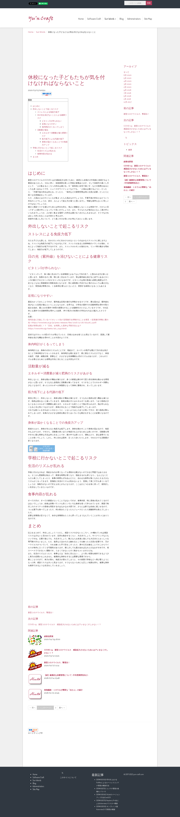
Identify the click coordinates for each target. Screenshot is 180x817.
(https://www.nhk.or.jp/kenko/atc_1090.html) (47, 329)
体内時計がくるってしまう (53, 127)
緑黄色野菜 (48, 636)
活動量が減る (42, 130)
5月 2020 (127, 78)
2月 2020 (127, 87)
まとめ (35, 157)
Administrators (134, 18)
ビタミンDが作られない (52, 121)
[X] (126, 138)
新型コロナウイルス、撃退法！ (41, 612)
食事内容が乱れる (44, 154)
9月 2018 (127, 90)
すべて (126, 72)
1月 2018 (127, 99)
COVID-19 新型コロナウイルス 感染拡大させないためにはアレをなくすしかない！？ (64, 624)
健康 (130, 150)
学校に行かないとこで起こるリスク (47, 148)
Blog (122, 18)
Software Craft (94, 18)
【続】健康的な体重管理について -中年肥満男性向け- (66, 675)
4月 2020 (127, 81)
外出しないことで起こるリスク (45, 109)
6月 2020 (127, 75)
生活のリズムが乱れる (46, 151)
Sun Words (110, 18)
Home (81, 18)
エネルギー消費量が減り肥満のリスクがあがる (60, 373)
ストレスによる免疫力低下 (48, 112)
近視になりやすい (49, 124)
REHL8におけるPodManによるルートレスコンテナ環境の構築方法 (107, 782)
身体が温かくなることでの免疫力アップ (55, 422)
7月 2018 (127, 93)
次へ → (62, 708)
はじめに (36, 106)
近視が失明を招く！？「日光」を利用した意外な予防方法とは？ (54, 326)
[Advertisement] (69, 55)
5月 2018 (127, 96)
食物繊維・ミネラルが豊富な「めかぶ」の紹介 (63, 690)
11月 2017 (128, 102)
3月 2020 (127, 84)
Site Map (148, 18)
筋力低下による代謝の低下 (53, 139)
